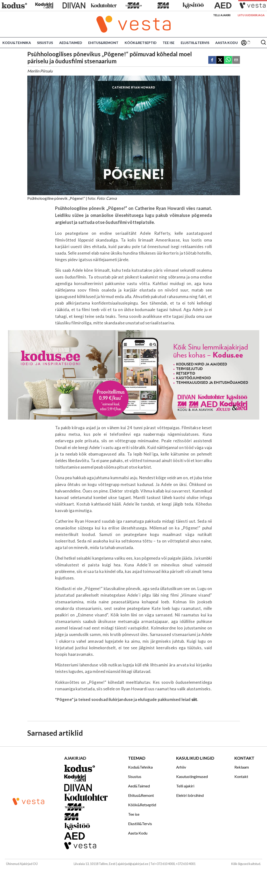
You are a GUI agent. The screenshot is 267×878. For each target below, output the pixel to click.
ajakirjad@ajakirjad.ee (132, 864)
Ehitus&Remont (103, 43)
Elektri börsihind (190, 795)
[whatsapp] (228, 60)
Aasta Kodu (226, 43)
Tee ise (168, 43)
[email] (236, 60)
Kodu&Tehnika (16, 43)
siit (194, 699)
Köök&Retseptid (141, 43)
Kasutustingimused (192, 776)
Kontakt (241, 776)
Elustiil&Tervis (195, 43)
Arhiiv (181, 767)
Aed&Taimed (70, 43)
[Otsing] (263, 42)
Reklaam (241, 767)
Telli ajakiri (222, 15)
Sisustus (45, 43)
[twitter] (220, 60)
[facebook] (212, 60)
